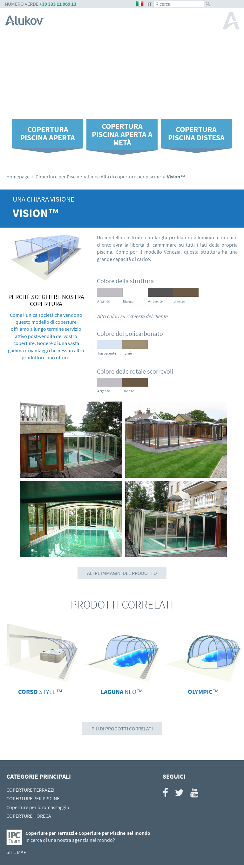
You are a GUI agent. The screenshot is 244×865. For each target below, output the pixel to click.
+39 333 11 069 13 (57, 4)
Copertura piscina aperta (47, 133)
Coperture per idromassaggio (37, 807)
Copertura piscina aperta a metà (122, 134)
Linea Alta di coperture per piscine (124, 176)
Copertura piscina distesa (196, 133)
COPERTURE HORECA (28, 816)
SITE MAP (16, 852)
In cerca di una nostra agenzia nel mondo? (70, 840)
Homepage (18, 176)
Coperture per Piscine (59, 176)
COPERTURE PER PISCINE (32, 798)
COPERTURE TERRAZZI (30, 790)
